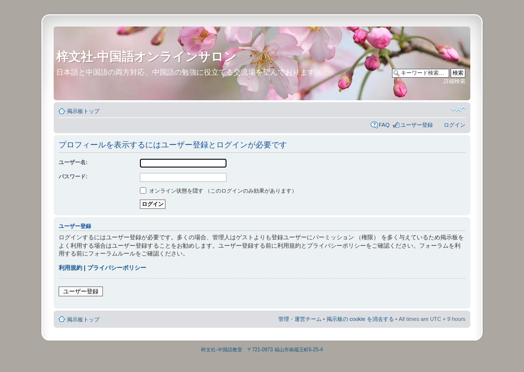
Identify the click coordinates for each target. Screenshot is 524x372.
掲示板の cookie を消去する (360, 319)
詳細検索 (454, 81)
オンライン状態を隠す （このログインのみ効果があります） (218, 191)
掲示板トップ (83, 111)
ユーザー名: (73, 162)
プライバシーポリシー (116, 267)
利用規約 (70, 267)
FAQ (384, 125)
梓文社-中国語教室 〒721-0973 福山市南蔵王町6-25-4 (262, 349)
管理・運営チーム (300, 319)
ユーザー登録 (416, 125)
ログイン (454, 125)
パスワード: (73, 176)
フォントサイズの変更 (458, 109)
